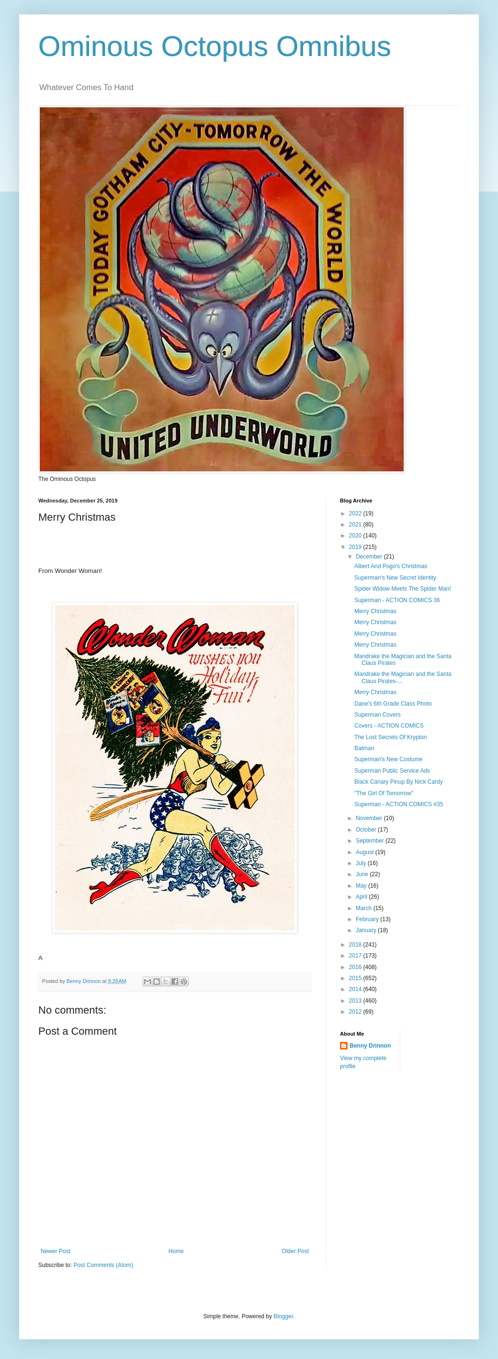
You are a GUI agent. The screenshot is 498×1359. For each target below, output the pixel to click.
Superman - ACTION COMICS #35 (398, 804)
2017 (356, 955)
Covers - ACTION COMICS (389, 725)
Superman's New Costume (388, 759)
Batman (364, 748)
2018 (356, 944)
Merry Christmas (375, 611)
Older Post (295, 1251)
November (370, 818)
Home (176, 1251)
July (362, 863)
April (362, 896)
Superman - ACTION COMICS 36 (397, 600)
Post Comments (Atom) (103, 1265)
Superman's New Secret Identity (395, 577)
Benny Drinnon (370, 1045)
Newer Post (55, 1251)
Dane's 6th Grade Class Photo (393, 703)
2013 (356, 1000)
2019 (356, 547)
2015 (356, 978)
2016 (356, 967)
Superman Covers (377, 714)
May (362, 885)
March (365, 908)
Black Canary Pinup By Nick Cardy (398, 781)
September (370, 840)
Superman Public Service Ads (392, 770)
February (368, 919)
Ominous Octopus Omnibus (214, 46)
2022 (356, 513)
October (367, 829)
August (365, 852)
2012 (356, 1011)
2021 (356, 524)
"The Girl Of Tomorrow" (383, 793)
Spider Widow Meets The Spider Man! (402, 588)
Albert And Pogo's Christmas (390, 566)
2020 (356, 535)
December (370, 556)
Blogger (283, 1316)
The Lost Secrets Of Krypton (390, 737)
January (367, 930)
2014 (356, 989)
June (363, 874)
